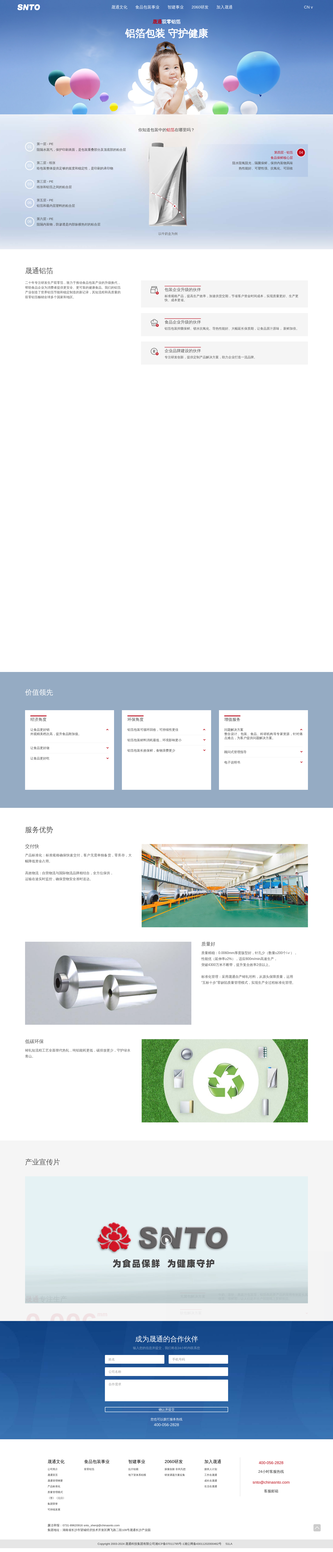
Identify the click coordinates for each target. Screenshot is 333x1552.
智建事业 (176, 7)
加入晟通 (224, 7)
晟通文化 (119, 7)
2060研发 (200, 7)
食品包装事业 (147, 7)
